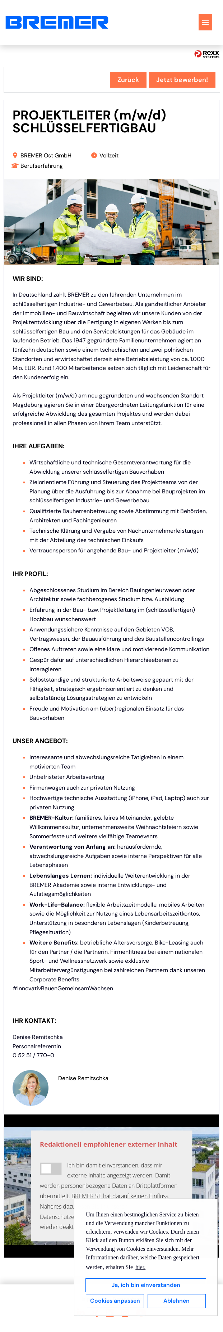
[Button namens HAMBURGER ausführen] (205, 22)
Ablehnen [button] (176, 1300)
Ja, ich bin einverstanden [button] (146, 1285)
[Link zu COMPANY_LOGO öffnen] (56, 22)
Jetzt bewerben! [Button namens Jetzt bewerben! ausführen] (182, 79)
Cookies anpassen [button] (115, 1300)
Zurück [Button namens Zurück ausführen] (128, 79)
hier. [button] (140, 1267)
